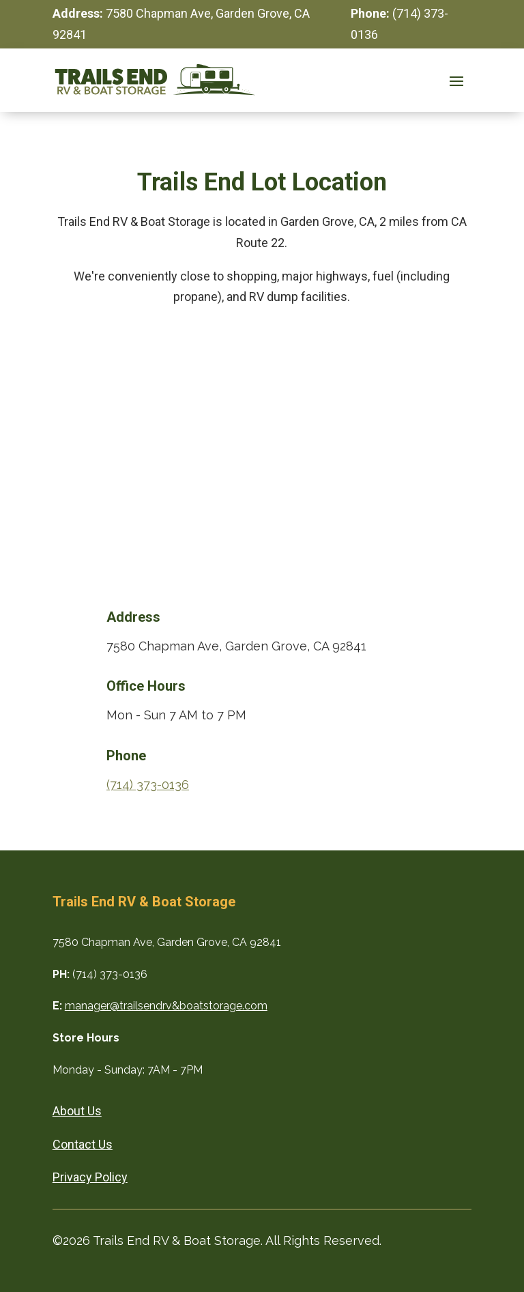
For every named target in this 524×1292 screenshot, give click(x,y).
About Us (77, 1111)
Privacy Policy (90, 1177)
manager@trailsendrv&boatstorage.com (166, 1005)
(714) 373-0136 (147, 784)
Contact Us (83, 1144)
